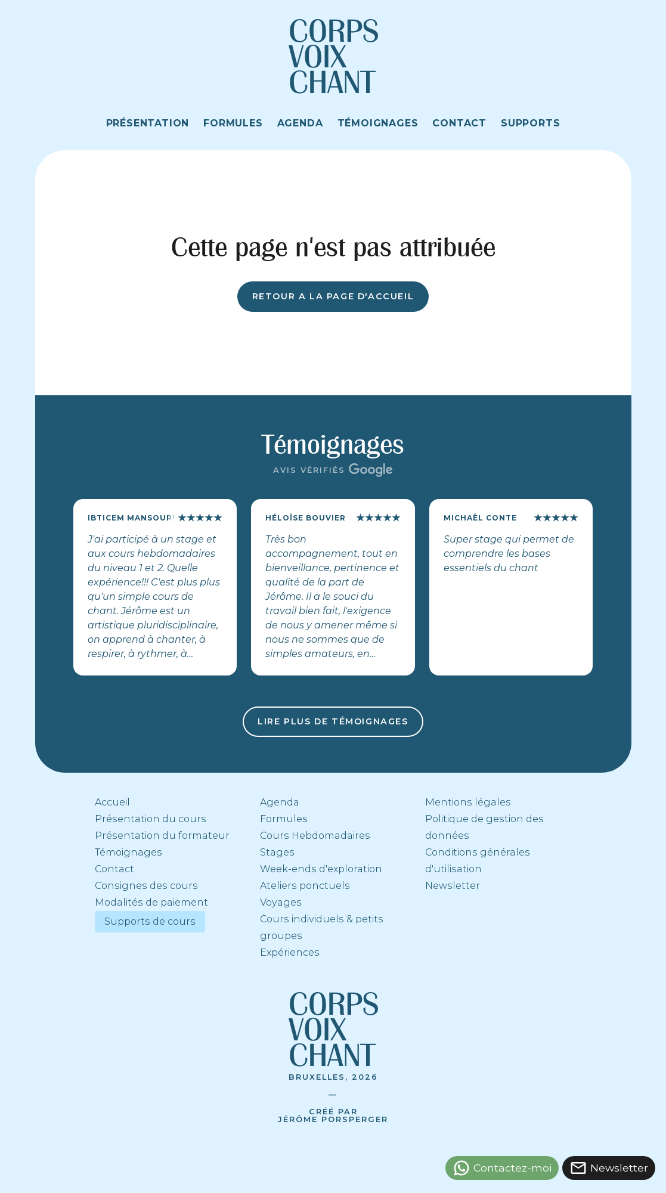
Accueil (112, 802)
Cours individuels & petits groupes (321, 927)
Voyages (281, 902)
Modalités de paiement (151, 902)
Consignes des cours (146, 885)
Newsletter (452, 885)
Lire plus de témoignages (333, 721)
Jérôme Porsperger (333, 1119)
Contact (114, 869)
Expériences (290, 952)
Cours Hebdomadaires (315, 835)
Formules (284, 819)
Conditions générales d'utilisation (477, 861)
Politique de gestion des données (484, 827)
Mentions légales (468, 802)
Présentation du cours (150, 819)
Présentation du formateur (162, 835)
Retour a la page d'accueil (333, 296)
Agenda (279, 802)
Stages (277, 852)
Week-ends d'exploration (321, 869)
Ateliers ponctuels (305, 885)
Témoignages (128, 852)
